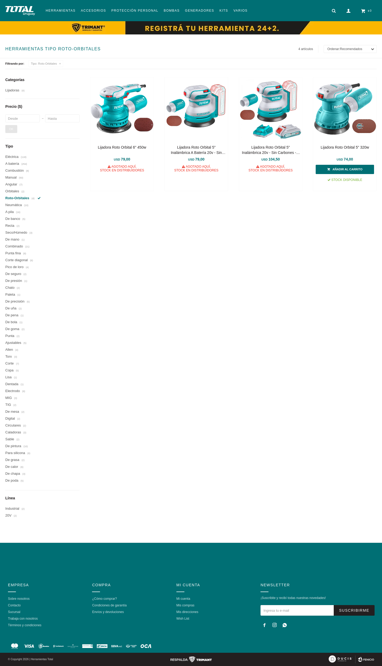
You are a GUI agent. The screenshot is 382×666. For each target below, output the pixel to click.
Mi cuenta (183, 599)
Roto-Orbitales (44, 63)
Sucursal (14, 612)
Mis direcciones (187, 612)
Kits (223, 10)
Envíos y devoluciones (108, 612)
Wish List (182, 618)
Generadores (199, 10)
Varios (240, 10)
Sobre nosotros (18, 599)
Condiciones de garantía (109, 605)
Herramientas (60, 10)
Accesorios (93, 10)
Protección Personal (134, 10)
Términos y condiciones (24, 625)
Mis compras (185, 605)
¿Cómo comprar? (104, 599)
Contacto (14, 605)
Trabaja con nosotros (23, 618)
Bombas (172, 10)
